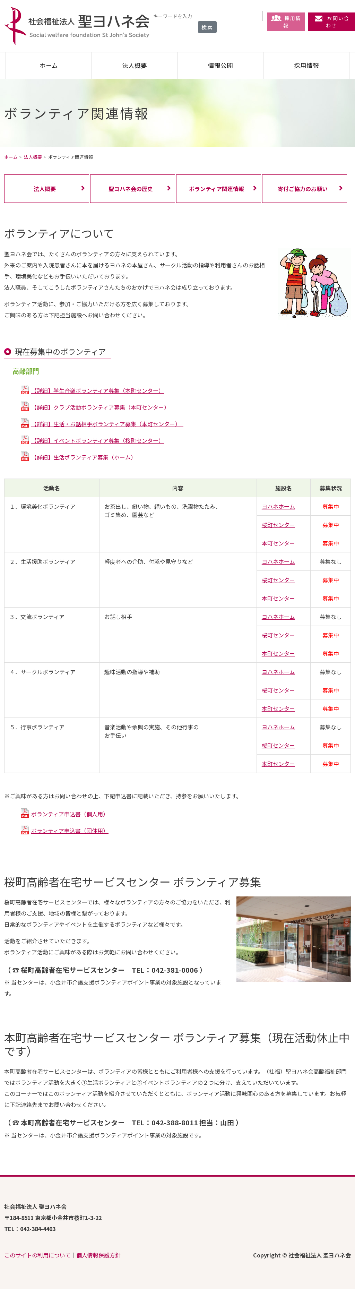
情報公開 (220, 65)
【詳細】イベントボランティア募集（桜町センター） (97, 440)
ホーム (49, 65)
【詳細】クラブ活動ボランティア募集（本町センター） (100, 407)
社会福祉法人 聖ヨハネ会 (77, 26)
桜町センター (278, 525)
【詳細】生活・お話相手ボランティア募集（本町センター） (107, 424)
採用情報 (286, 22)
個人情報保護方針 (98, 1255)
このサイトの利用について (37, 1255)
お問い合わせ (331, 22)
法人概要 (134, 65)
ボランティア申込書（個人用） (70, 814)
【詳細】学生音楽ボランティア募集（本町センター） (97, 390)
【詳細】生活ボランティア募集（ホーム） (83, 457)
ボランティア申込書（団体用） (70, 830)
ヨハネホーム (278, 506)
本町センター (278, 543)
